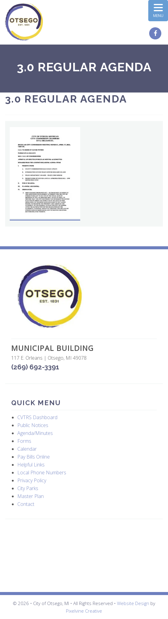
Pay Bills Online (33, 456)
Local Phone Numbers (41, 472)
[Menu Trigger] (158, 10)
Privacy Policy (31, 480)
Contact (25, 504)
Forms (24, 441)
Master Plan (30, 496)
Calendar (27, 449)
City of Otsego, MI (24, 22)
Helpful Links (31, 464)
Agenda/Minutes (35, 433)
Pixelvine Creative (84, 611)
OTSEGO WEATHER (84, 555)
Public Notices (32, 425)
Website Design (133, 603)
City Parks (27, 488)
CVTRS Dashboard (37, 417)
